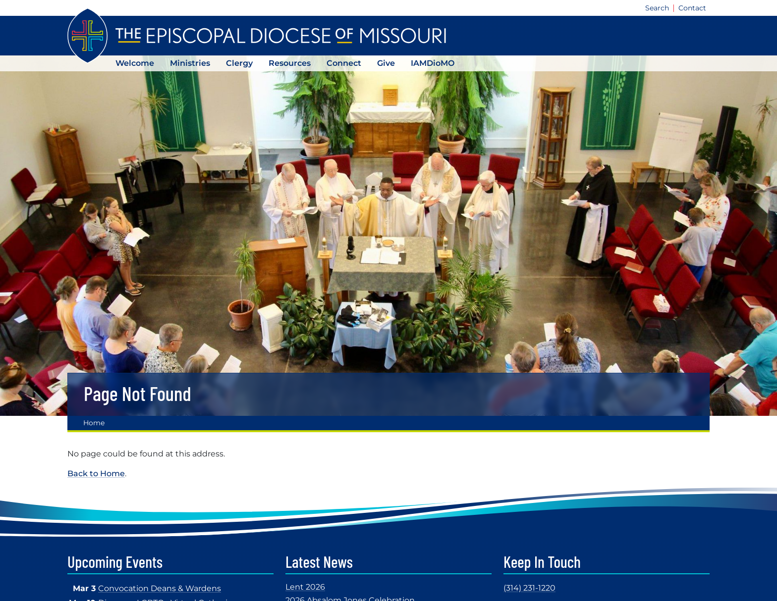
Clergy (239, 63)
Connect (344, 63)
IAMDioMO (432, 63)
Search (657, 7)
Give (386, 63)
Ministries (190, 63)
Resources (290, 63)
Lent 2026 (305, 587)
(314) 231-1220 (529, 588)
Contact (692, 7)
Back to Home (96, 473)
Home (94, 422)
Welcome (134, 63)
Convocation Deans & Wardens (159, 588)
